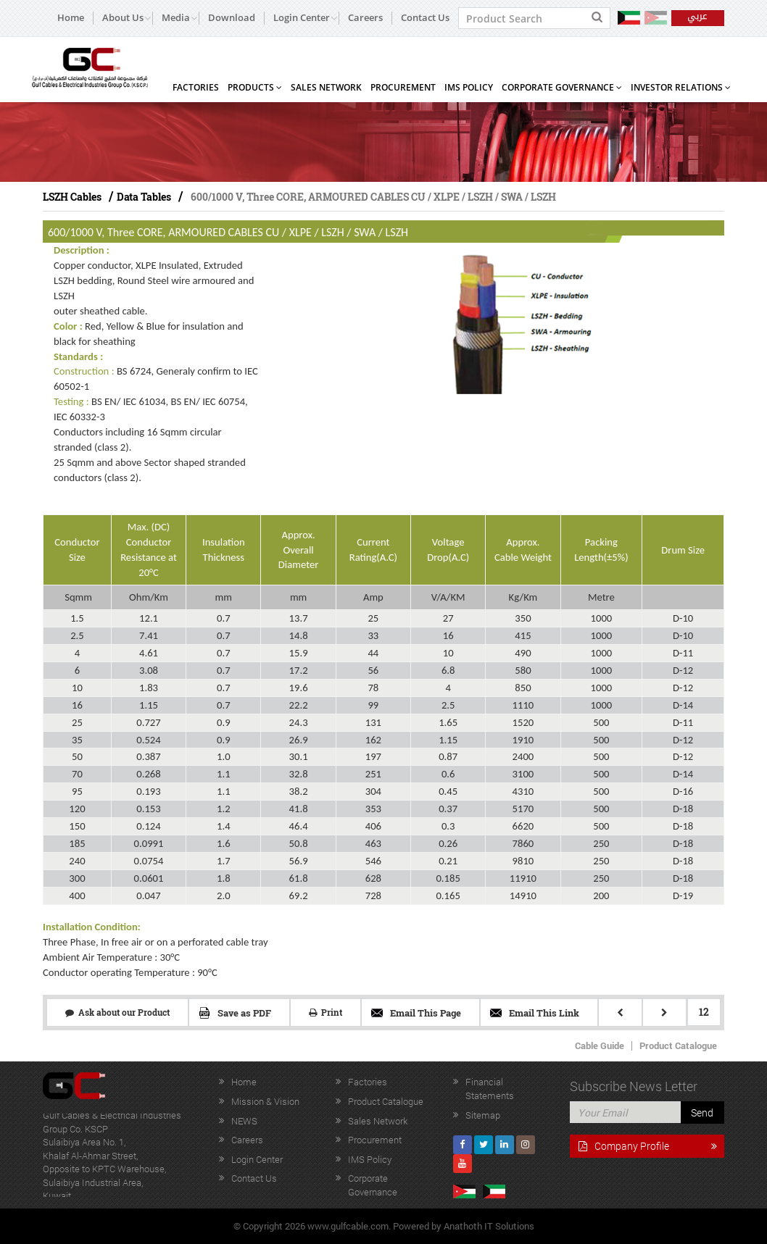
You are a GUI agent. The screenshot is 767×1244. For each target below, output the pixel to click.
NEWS (244, 1120)
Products (255, 87)
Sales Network (326, 87)
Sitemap (482, 1115)
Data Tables (144, 197)
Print (325, 1012)
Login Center (257, 1159)
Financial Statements (489, 1088)
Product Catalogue (678, 1045)
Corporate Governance (562, 87)
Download (231, 18)
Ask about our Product (117, 1012)
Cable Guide (599, 1045)
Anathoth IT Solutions (489, 1225)
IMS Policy (468, 87)
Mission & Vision (265, 1101)
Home (70, 18)
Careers (365, 18)
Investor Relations (681, 87)
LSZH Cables (72, 197)
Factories (196, 87)
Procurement (403, 87)
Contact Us (425, 18)
